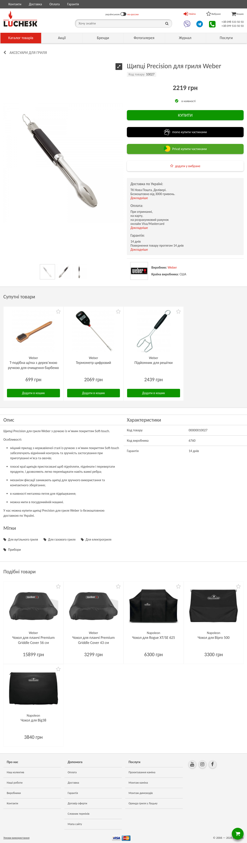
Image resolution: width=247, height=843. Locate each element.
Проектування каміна (142, 772)
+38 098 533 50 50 (232, 22)
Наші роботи (14, 782)
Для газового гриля (62, 539)
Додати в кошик (33, 393)
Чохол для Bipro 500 (213, 637)
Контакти (15, 4)
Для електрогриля (98, 539)
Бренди (103, 38)
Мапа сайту (75, 824)
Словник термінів (79, 814)
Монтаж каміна (138, 782)
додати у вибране (187, 166)
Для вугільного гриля (23, 539)
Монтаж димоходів (141, 793)
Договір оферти (77, 803)
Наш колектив (15, 772)
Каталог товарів (20, 38)
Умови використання (16, 838)
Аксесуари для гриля (28, 52)
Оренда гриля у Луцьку (143, 803)
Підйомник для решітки (153, 362)
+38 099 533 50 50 (232, 26)
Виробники (14, 793)
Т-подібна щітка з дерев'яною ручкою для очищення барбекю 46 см (33, 367)
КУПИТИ (185, 115)
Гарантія (73, 4)
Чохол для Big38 (33, 720)
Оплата (54, 4)
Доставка (35, 4)
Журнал (185, 38)
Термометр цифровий (93, 362)
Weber (172, 267)
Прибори (14, 550)
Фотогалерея (144, 38)
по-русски (132, 14)
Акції (62, 38)
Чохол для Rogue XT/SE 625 (153, 637)
